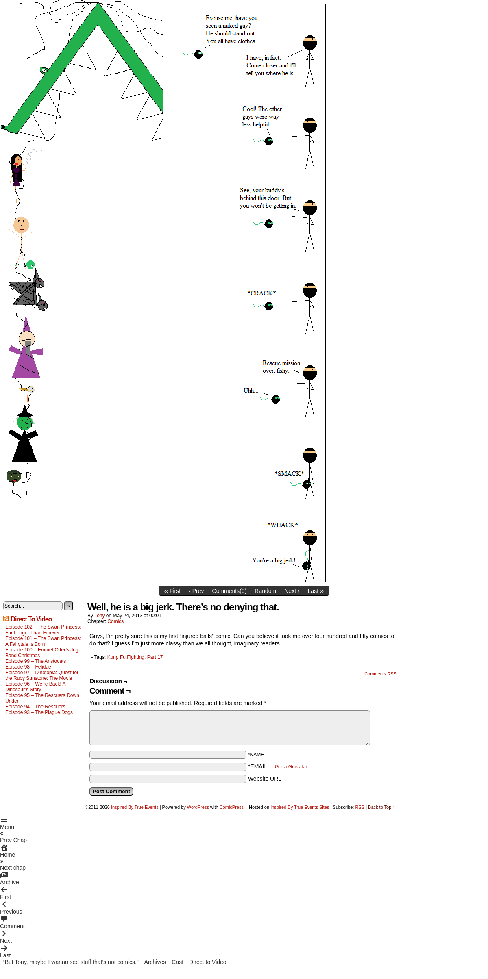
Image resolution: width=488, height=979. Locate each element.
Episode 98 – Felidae (28, 667)
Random (265, 591)
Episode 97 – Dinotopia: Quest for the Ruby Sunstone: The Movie (41, 675)
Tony (99, 616)
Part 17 (155, 657)
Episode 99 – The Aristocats (35, 661)
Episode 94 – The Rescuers (35, 707)
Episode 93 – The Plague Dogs (39, 712)
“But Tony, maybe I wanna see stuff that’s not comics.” (71, 962)
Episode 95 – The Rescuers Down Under (42, 698)
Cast (177, 962)
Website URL (264, 778)
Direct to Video (208, 962)
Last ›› (316, 591)
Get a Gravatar (291, 767)
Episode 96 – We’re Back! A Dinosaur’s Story (35, 686)
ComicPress (232, 807)
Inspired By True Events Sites (299, 807)
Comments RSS (380, 673)
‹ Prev (196, 591)
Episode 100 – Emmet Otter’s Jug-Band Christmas (42, 652)
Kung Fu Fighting (125, 657)
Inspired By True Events (135, 807)
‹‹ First (172, 591)
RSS (359, 807)
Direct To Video (31, 619)
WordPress (198, 807)
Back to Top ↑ (381, 807)
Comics (115, 621)
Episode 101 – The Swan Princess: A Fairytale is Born (43, 641)
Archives (155, 962)
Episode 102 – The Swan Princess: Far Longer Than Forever (43, 630)
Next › (291, 591)
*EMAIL (277, 766)
